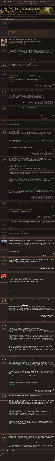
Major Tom (4, 120)
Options (53, 19)
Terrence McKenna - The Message (13, 295)
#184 (9, 71)
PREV (2, 450)
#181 (9, 20)
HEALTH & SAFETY (10, 14)
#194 (9, 257)
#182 (9, 37)
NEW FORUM (16, 1)
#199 (9, 393)
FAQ (1, 14)
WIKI (4, 14)
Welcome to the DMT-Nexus (3, 16)
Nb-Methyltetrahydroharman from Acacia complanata (24, 209)
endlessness (4, 37)
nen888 (4, 20)
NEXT (13, 450)
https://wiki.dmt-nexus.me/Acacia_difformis (15, 48)
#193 (9, 238)
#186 (9, 105)
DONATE (9, 5)
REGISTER (52, 5)
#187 (9, 120)
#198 (9, 356)
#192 (9, 229)
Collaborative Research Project (23, 16)
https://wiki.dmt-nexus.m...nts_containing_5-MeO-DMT (17, 43)
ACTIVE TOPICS (51, 14)
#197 (9, 322)
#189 (9, 156)
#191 (9, 219)
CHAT (1, 5)
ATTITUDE (18, 14)
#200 (9, 434)
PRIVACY (5, 5)
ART (15, 14)
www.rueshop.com (13, 31)
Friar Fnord (4, 272)
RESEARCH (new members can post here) (13, 16)
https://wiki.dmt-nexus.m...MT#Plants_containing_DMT (17, 42)
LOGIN (49, 5)
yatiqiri (4, 238)
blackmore (4, 219)
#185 (9, 88)
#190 (9, 200)
